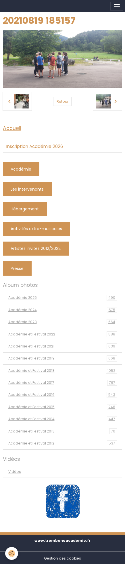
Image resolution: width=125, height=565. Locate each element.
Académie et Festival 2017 (62, 383)
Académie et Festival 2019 (62, 358)
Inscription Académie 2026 (34, 146)
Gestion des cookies (62, 558)
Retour (62, 101)
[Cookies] (11, 553)
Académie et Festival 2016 (62, 395)
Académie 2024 (62, 310)
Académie (21, 169)
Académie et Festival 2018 (62, 371)
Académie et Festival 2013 (62, 431)
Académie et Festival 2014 (62, 419)
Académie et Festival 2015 (62, 407)
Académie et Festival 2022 (62, 334)
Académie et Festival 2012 (62, 443)
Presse (17, 268)
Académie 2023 (62, 322)
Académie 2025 (62, 298)
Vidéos (14, 471)
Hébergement (25, 209)
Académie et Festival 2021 (62, 346)
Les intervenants (27, 189)
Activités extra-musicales (36, 229)
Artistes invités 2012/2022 (36, 248)
